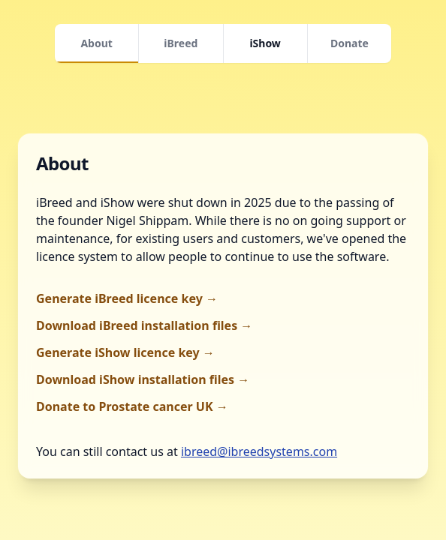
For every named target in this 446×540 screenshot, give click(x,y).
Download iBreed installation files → (144, 325)
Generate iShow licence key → (125, 352)
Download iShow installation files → (142, 379)
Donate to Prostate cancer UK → (132, 406)
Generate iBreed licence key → (127, 298)
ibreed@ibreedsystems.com (259, 451)
